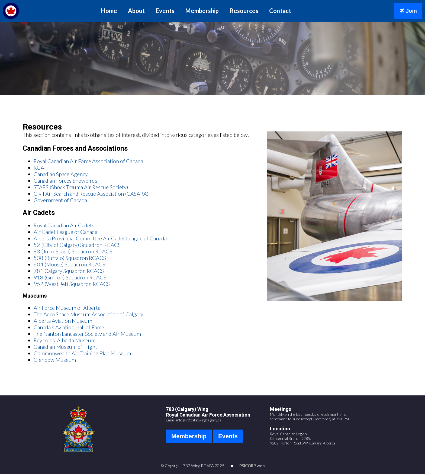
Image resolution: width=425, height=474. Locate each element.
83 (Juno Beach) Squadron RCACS (73, 251)
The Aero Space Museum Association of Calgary (88, 314)
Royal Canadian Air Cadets (64, 225)
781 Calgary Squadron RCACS (69, 270)
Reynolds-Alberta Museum (64, 340)
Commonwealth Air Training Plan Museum (82, 353)
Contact (280, 10)
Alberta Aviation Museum (63, 320)
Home (109, 10)
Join (408, 11)
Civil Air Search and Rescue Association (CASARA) (91, 193)
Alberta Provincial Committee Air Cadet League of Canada (100, 238)
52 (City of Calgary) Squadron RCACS (77, 244)
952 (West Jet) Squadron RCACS (72, 283)
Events (165, 10)
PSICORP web (252, 465)
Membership (202, 10)
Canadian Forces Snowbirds (65, 180)
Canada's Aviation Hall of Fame (69, 327)
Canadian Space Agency (61, 174)
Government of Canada (60, 200)
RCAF (40, 167)
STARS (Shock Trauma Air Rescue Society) (81, 187)
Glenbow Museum (55, 359)
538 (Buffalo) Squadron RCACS (70, 257)
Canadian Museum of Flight (65, 346)
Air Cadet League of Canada (65, 231)
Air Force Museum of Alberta (67, 307)
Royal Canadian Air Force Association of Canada (88, 161)
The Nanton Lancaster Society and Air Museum (87, 333)
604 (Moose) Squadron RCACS (69, 264)
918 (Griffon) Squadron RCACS (70, 277)
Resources (244, 10)
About (136, 10)
